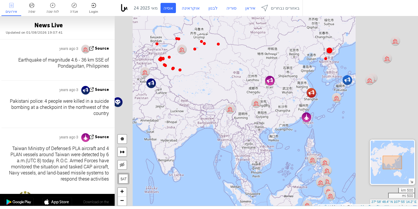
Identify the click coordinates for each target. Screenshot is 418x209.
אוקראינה (191, 8)
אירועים (11, 8)
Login (93, 8)
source (102, 48)
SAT (123, 178)
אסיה (168, 8)
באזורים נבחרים (280, 8)
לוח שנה (52, 8)
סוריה (231, 8)
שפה (31, 8)
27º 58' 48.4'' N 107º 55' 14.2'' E (394, 201)
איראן (250, 8)
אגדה (74, 8)
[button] (172, 68)
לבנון (213, 8)
